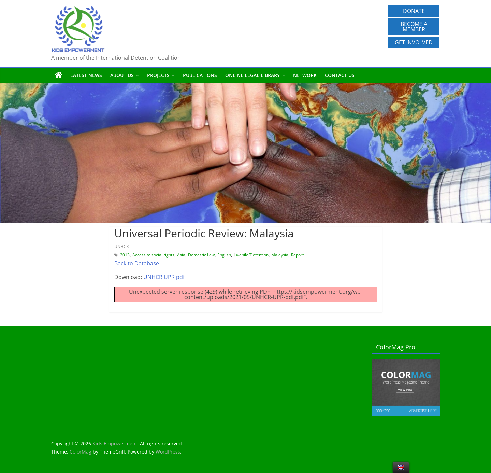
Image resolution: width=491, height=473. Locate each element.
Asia (181, 255)
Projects (158, 75)
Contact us (340, 75)
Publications (200, 75)
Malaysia (279, 255)
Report (297, 255)
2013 (125, 255)
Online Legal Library (252, 75)
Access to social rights (153, 255)
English (224, 255)
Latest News (86, 75)
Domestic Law (201, 255)
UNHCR (121, 246)
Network (305, 75)
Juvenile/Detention (251, 255)
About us (122, 75)
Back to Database (136, 263)
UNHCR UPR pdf (164, 277)
